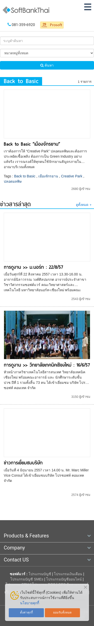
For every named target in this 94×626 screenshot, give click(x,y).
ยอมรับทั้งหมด (62, 612)
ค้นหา (47, 65)
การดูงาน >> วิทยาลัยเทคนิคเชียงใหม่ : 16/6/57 (47, 365)
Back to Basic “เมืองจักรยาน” (32, 144)
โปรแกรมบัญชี (40, 574)
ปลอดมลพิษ (13, 181)
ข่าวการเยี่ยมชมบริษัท (23, 463)
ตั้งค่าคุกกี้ (26, 612)
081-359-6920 (23, 25)
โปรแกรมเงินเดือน (68, 574)
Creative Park (71, 176)
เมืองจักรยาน (48, 176)
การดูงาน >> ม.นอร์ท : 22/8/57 (33, 267)
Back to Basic (24, 176)
